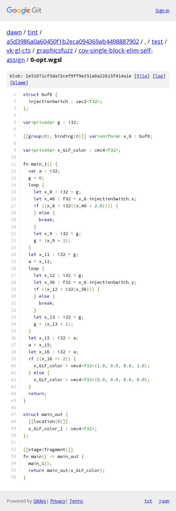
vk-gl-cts (19, 50)
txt (148, 501)
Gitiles (39, 501)
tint (32, 32)
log (159, 76)
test (157, 41)
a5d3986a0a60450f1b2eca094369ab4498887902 (73, 41)
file (142, 76)
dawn (14, 32)
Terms (76, 501)
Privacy (57, 501)
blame (19, 82)
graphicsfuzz (54, 50)
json (164, 501)
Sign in (162, 10)
